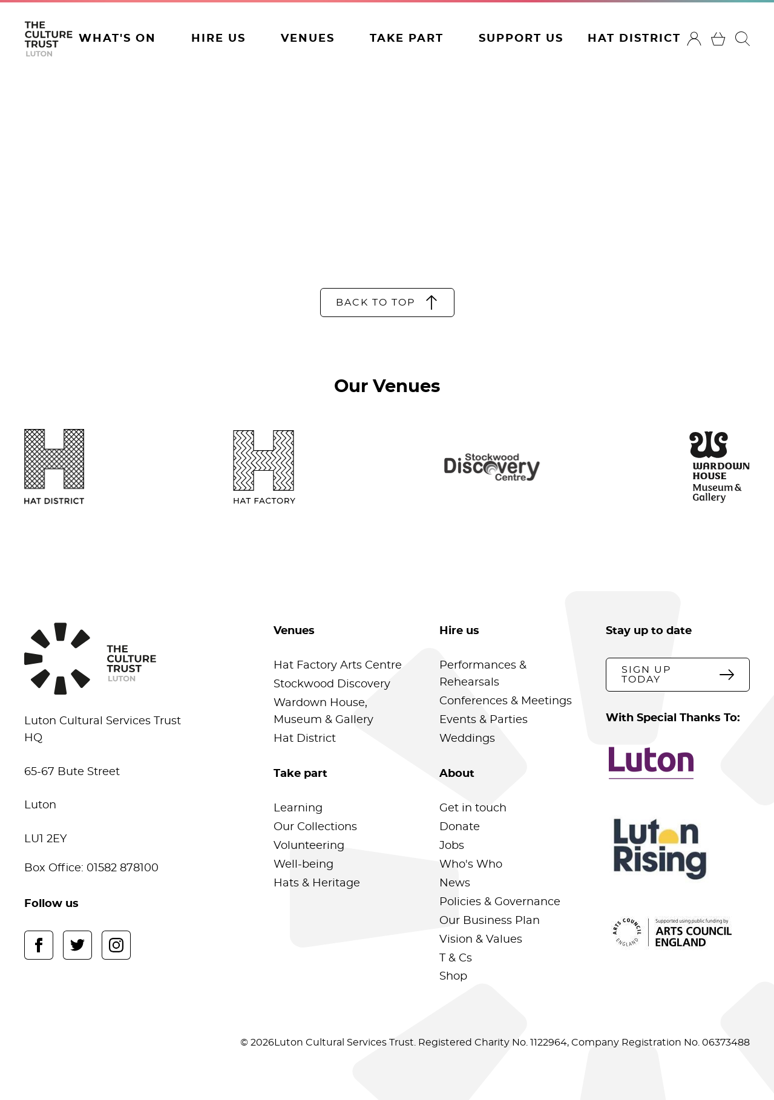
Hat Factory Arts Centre (338, 665)
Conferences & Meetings (505, 701)
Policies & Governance (499, 902)
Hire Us (218, 38)
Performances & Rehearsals (482, 674)
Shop (453, 976)
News (454, 883)
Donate (459, 827)
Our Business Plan (489, 920)
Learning (298, 808)
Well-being (303, 864)
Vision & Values (480, 939)
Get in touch (473, 808)
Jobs (451, 845)
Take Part (407, 38)
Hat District (634, 38)
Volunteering (309, 845)
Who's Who (470, 864)
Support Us (521, 38)
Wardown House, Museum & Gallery (323, 711)
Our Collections (315, 827)
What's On (117, 38)
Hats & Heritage (317, 883)
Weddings (467, 738)
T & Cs (455, 958)
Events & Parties (483, 720)
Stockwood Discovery (332, 684)
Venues (308, 38)
